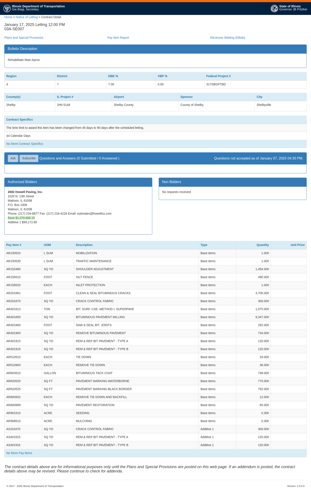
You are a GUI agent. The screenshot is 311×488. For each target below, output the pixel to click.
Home (8, 17)
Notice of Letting (27, 17)
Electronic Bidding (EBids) (227, 37)
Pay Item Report (118, 37)
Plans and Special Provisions (23, 37)
